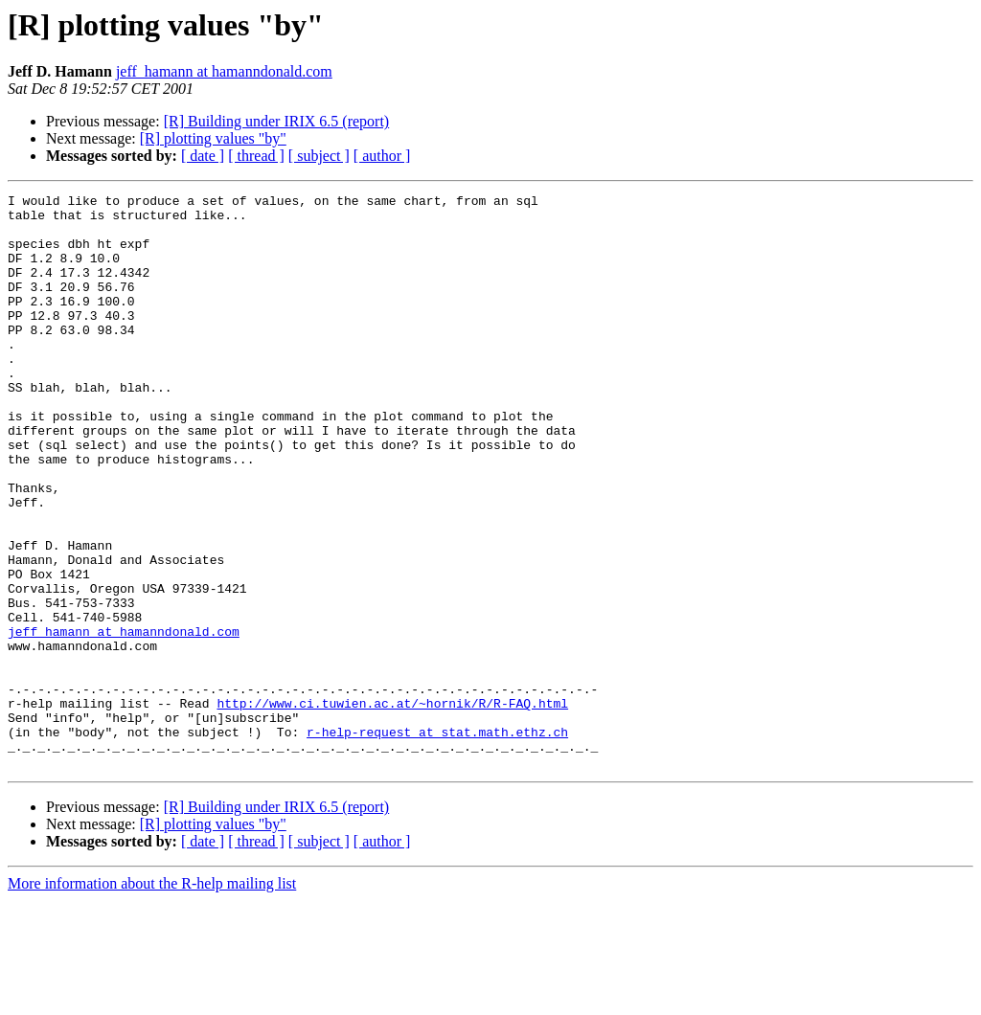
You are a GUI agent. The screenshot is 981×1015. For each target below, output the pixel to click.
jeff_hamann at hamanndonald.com (224, 71)
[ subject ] (319, 155)
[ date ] (202, 155)
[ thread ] (256, 155)
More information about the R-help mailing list (152, 998)
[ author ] (382, 155)
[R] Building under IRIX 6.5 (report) (277, 121)
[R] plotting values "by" (213, 138)
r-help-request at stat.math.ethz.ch (437, 840)
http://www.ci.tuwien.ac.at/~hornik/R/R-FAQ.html (392, 806)
